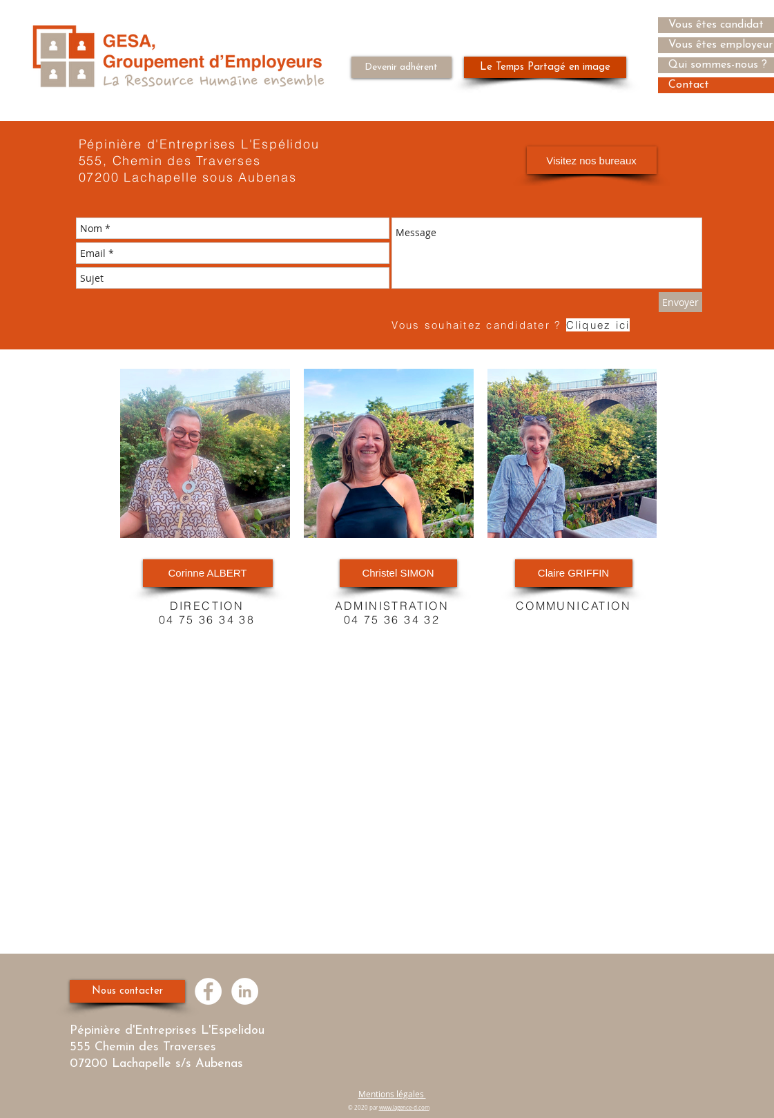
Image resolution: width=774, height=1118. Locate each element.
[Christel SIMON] (398, 573)
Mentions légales (392, 1093)
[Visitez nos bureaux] (592, 160)
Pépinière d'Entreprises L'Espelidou (169, 1030)
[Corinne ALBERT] (208, 573)
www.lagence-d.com (404, 1107)
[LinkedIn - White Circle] (244, 991)
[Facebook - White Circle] (208, 991)
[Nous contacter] (127, 991)
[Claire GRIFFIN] (573, 573)
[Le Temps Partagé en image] (545, 67)
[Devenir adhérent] (401, 67)
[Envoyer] (680, 302)
